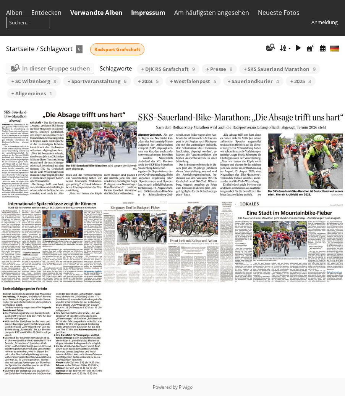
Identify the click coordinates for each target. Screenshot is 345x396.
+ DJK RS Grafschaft (168, 69)
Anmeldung (324, 22)
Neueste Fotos (279, 12)
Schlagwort (56, 48)
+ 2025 (300, 81)
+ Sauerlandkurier (253, 81)
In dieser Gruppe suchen (56, 68)
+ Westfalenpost (193, 81)
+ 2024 (148, 81)
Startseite (20, 48)
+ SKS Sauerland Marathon (280, 69)
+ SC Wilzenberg (33, 81)
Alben (14, 12)
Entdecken (46, 12)
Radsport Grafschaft (117, 49)
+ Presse (219, 69)
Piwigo (186, 387)
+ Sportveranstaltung (97, 81)
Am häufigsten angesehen (211, 12)
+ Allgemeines (31, 93)
